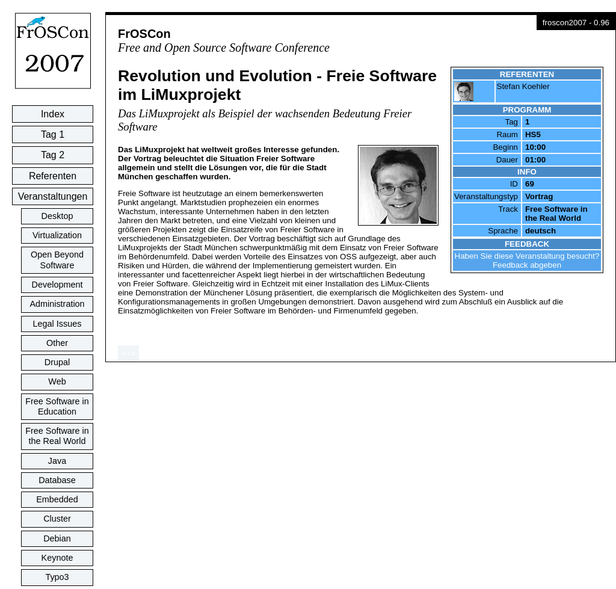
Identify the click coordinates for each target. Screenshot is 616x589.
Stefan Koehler (523, 86)
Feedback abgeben (527, 265)
